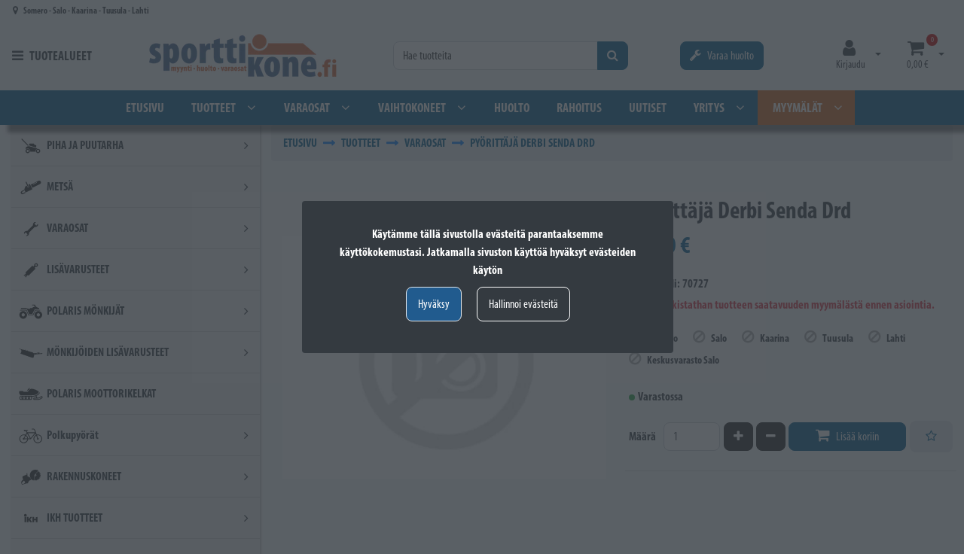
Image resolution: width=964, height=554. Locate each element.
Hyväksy (434, 304)
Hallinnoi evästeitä (523, 304)
